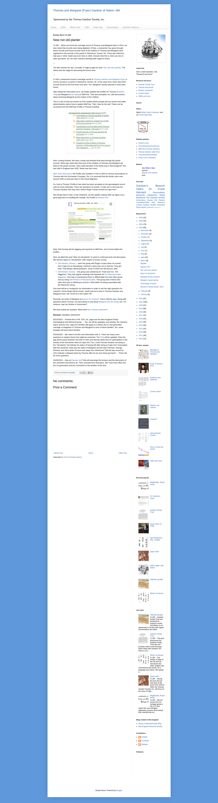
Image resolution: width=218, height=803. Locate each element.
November (145, 234)
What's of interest (156, 593)
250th (63, 27)
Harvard (141, 192)
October (144, 237)
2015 (141, 322)
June (143, 251)
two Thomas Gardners (97, 310)
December (145, 230)
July (142, 247)
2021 (141, 302)
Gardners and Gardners (155, 379)
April (143, 257)
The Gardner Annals (155, 197)
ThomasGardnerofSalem (147, 155)
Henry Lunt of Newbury (147, 158)
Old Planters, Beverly (67, 263)
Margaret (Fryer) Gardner (150, 277)
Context (139, 205)
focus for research (91, 299)
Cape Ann (158, 207)
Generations (141, 200)
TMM (86, 27)
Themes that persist (145, 87)
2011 (141, 335)
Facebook (155, 112)
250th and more (144, 96)
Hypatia (143, 263)
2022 (141, 299)
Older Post (123, 453)
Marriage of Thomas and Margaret (155, 352)
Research (161, 202)
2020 (141, 305)
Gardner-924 (102, 197)
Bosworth (140, 195)
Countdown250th (142, 202)
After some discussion (62, 174)
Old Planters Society (66, 272)
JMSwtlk (144, 744)
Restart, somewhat (145, 90)
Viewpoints (152, 195)
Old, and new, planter (112, 68)
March (143, 261)
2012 (141, 332)
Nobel (162, 195)
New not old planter (147, 273)
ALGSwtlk (145, 741)
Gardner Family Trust (146, 85)
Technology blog (145, 115)
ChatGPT (153, 419)
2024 (141, 224)
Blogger (119, 790)
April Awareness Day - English (156, 539)
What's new (75, 27)
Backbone (140, 197)
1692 (153, 202)
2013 (141, 329)
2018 (141, 312)
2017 (141, 315)
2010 (141, 339)
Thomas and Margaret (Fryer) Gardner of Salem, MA (86, 10)
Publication (150, 207)
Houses (150, 200)
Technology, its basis (148, 284)
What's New (145, 112)
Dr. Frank (157, 188)
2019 (141, 309)
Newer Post (58, 453)
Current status (143, 93)
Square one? (145, 267)
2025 (141, 221)
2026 (141, 218)
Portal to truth (143, 143)
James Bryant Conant (155, 434)
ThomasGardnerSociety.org (148, 146)
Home (53, 27)
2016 (141, 319)
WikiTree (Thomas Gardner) (149, 149)
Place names (141, 207)
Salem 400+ (154, 552)
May (143, 254)
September (145, 241)
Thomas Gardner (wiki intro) (149, 152)
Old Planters (159, 200)
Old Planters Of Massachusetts (82, 280)
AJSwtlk (144, 737)
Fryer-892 (74, 94)
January (144, 294)
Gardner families (149, 205)
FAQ (102, 337)
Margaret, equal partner (149, 280)
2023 (141, 228)
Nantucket (161, 205)
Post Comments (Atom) (73, 457)
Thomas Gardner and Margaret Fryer (109, 79)
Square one (77, 360)
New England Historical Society (150, 726)
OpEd (139, 188)
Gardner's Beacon (131, 27)
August (144, 244)
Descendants (113, 27)
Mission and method (149, 173)
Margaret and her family (109, 302)
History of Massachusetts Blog (149, 724)
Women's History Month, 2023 (151, 287)
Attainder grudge (156, 579)
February (144, 291)
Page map (97, 27)
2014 (141, 325)
